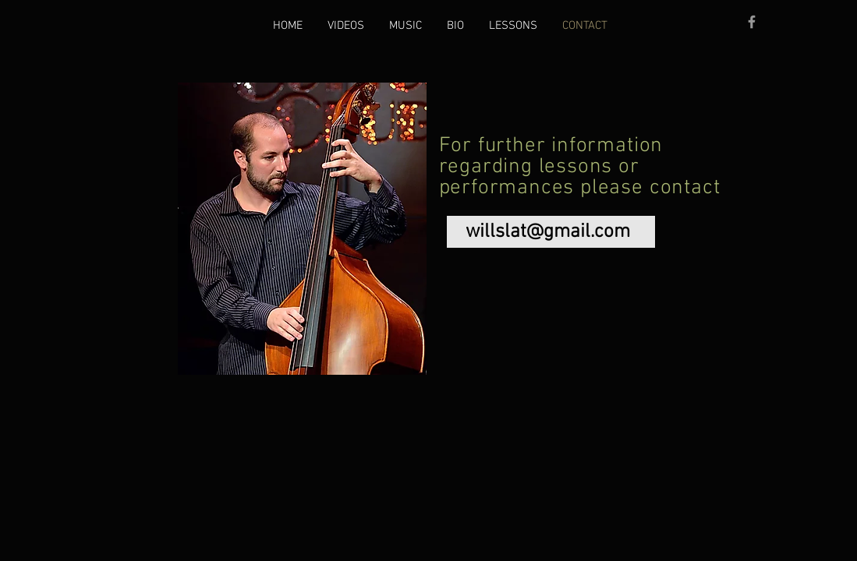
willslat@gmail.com (548, 232)
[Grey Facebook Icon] (751, 21)
